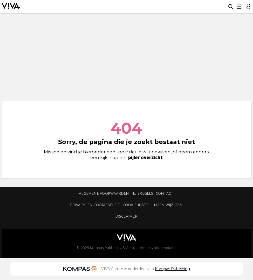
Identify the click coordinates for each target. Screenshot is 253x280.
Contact (165, 193)
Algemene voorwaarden (104, 193)
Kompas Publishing (172, 268)
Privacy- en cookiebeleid (95, 204)
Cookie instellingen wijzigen (152, 204)
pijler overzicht (145, 157)
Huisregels (142, 193)
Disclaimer (126, 216)
